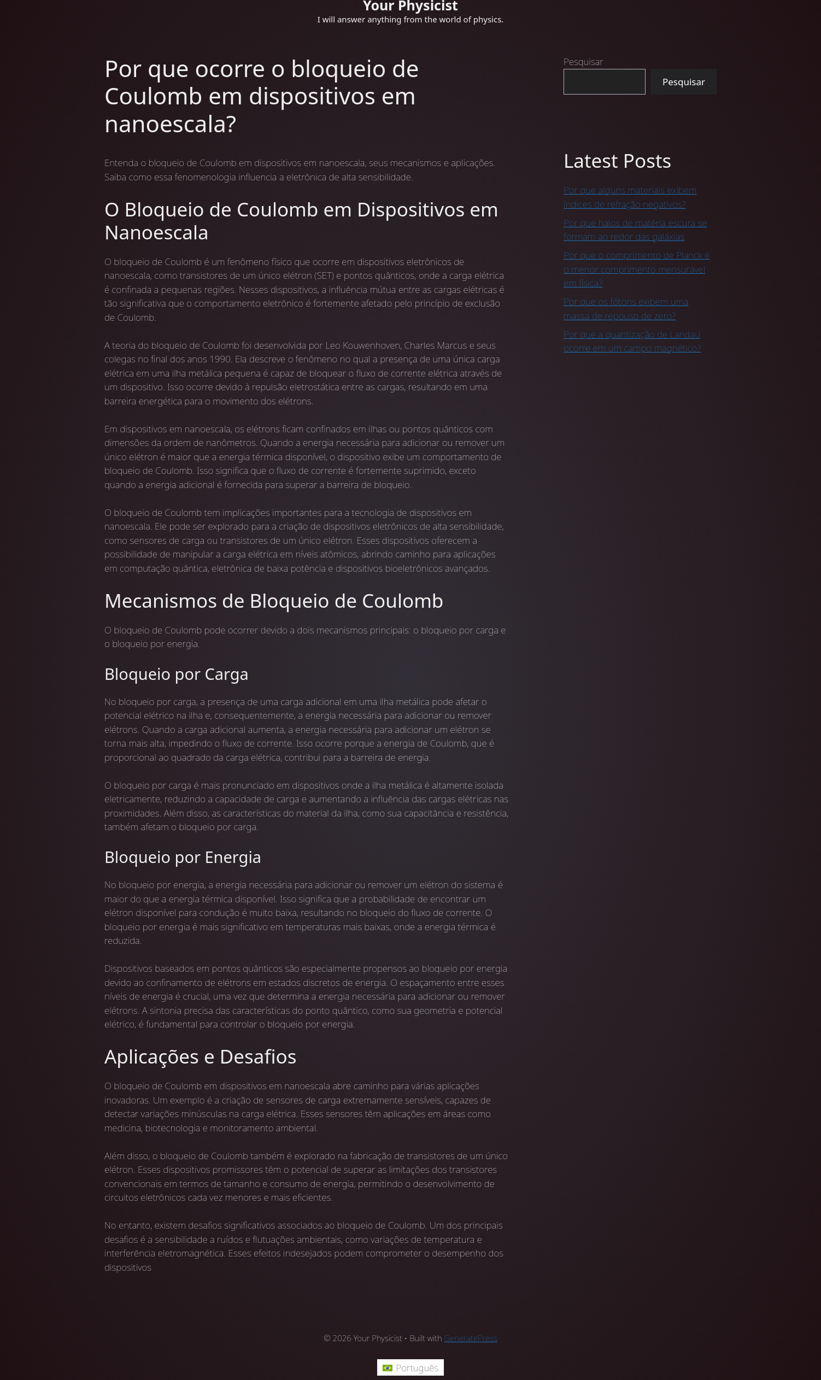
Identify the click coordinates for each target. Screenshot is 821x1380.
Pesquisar (583, 61)
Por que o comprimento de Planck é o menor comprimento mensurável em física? (636, 269)
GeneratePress (470, 1337)
